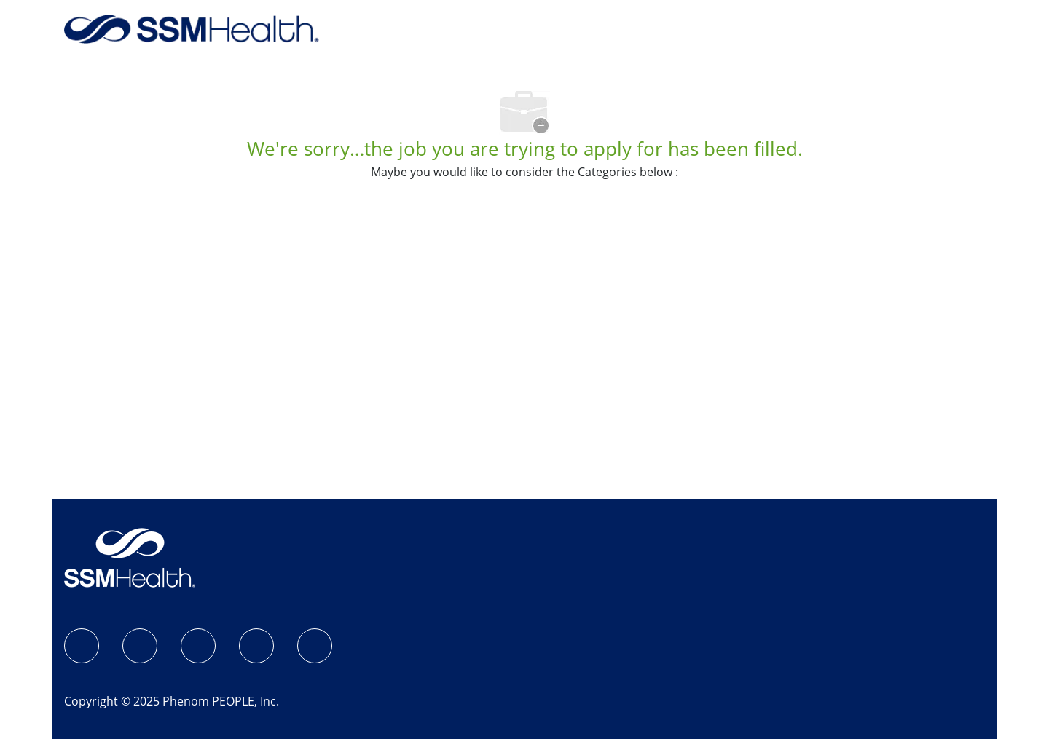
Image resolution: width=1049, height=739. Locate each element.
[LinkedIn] (198, 645)
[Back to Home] (191, 28)
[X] (256, 645)
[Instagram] (139, 645)
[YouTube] (314, 645)
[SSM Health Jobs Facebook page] (81, 645)
